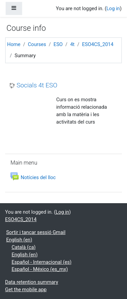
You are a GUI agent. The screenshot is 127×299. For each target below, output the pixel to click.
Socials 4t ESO (37, 85)
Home (13, 44)
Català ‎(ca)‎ (24, 247)
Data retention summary (31, 282)
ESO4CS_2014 (97, 44)
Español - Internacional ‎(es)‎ (41, 262)
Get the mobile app (25, 289)
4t (72, 44)
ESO (58, 44)
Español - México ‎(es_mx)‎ (40, 269)
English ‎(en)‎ (19, 240)
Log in (113, 8)
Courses (37, 44)
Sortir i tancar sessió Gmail (35, 232)
